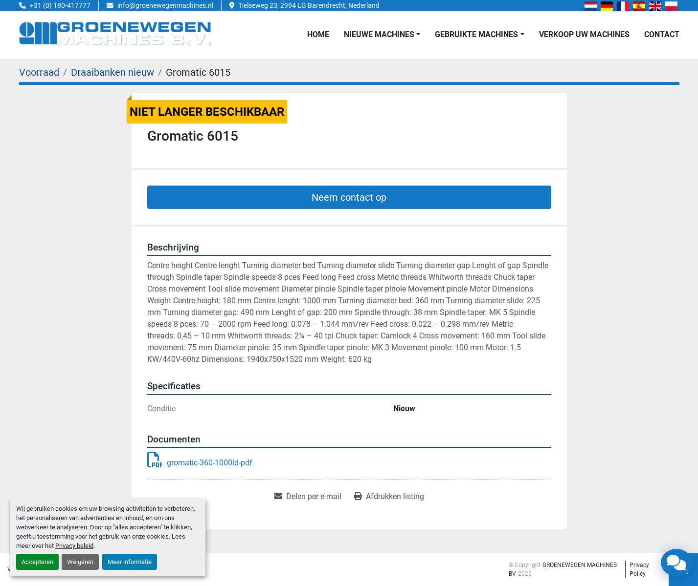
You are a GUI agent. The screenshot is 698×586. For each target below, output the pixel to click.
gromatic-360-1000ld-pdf (199, 462)
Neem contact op (349, 197)
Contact (661, 34)
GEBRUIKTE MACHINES (476, 34)
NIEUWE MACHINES (379, 34)
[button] (382, 35)
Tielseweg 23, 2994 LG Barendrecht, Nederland (309, 5)
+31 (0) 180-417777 (60, 5)
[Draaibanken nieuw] (112, 72)
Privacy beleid (74, 545)
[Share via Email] (308, 496)
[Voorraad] (39, 72)
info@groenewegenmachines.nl (165, 5)
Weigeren (80, 561)
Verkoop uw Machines (584, 34)
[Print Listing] (389, 496)
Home (318, 34)
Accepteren (37, 561)
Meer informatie (130, 561)
